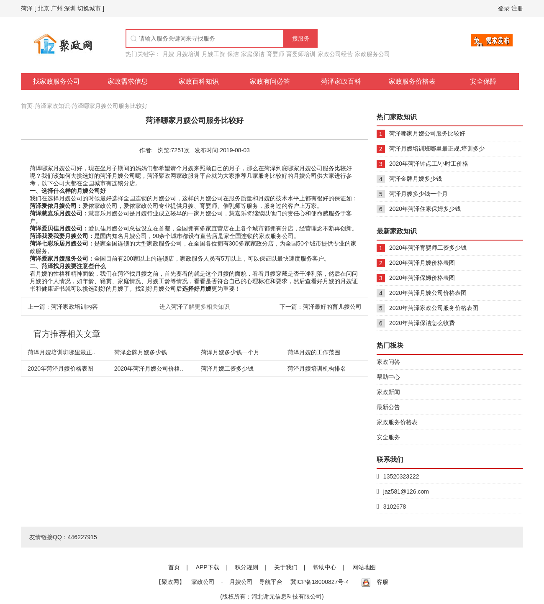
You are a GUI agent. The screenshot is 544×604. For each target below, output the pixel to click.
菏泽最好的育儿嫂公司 (332, 306)
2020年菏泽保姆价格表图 (422, 277)
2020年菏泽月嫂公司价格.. (148, 368)
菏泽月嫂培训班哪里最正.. (61, 352)
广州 (57, 8)
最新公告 (388, 407)
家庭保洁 (252, 54)
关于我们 (286, 567)
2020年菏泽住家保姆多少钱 (425, 208)
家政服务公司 (372, 54)
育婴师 (275, 54)
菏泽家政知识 (52, 105)
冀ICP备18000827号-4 (319, 581)
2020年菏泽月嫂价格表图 (60, 368)
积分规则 (246, 567)
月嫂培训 (188, 54)
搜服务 (301, 38)
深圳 (70, 8)
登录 (504, 8)
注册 (517, 8)
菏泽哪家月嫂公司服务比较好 (110, 105)
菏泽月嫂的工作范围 (313, 352)
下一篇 (288, 306)
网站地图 (364, 567)
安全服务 (388, 437)
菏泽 (27, 8)
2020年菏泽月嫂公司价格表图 (428, 292)
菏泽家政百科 (341, 81)
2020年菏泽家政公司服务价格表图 (433, 308)
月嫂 (168, 54)
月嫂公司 (241, 581)
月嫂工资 (213, 54)
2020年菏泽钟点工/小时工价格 (428, 163)
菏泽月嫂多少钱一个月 (230, 352)
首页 (27, 105)
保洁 (233, 54)
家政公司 (203, 581)
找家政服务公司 (56, 81)
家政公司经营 (335, 54)
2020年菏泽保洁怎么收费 (422, 323)
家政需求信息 (128, 81)
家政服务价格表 (412, 81)
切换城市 (89, 8)
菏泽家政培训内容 (74, 306)
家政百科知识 (199, 81)
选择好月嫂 (196, 288)
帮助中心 (388, 377)
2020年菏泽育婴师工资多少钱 (428, 247)
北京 (43, 8)
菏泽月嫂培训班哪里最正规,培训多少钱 (437, 150)
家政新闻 (388, 392)
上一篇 (36, 306)
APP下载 (207, 567)
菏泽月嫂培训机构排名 (316, 368)
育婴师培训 (301, 54)
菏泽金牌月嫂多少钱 (140, 352)
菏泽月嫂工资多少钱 (227, 368)
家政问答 (388, 361)
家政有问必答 (270, 81)
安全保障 (483, 81)
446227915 (82, 537)
